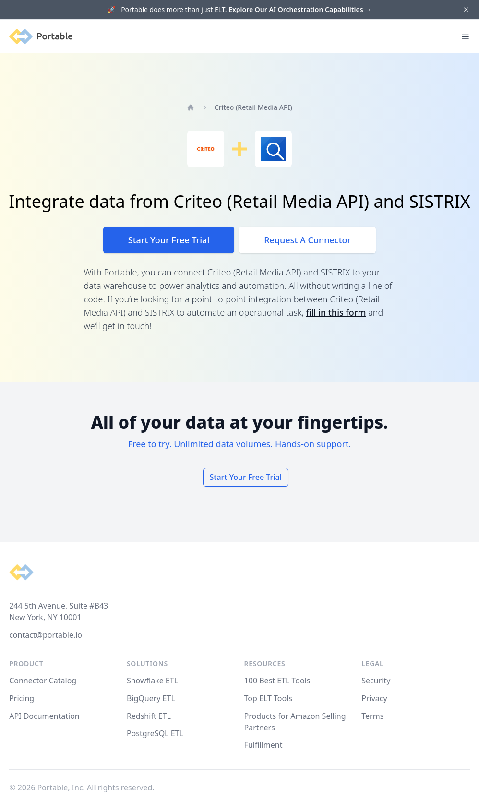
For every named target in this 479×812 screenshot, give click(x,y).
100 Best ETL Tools (277, 680)
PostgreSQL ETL (155, 733)
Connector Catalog (42, 680)
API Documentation (44, 716)
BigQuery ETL (151, 698)
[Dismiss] (466, 10)
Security (375, 680)
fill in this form (336, 312)
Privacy (374, 698)
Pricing (21, 698)
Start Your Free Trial (168, 240)
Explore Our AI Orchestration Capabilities (299, 9)
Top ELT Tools (268, 698)
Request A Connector (307, 240)
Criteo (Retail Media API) (253, 107)
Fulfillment (263, 745)
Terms (372, 716)
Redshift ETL (149, 716)
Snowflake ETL (152, 680)
